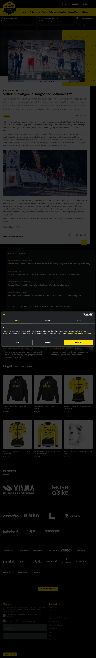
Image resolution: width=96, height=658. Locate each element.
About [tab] (79, 320)
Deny (18, 342)
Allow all (78, 342)
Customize (48, 342)
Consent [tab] (17, 320)
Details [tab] (48, 320)
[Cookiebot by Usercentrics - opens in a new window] (84, 314)
